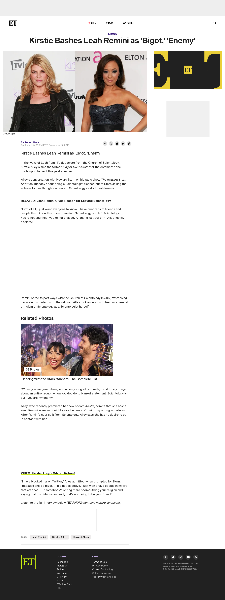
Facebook (62, 562)
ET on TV (62, 577)
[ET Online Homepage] (13, 23)
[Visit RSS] (195, 558)
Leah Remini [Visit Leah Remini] (39, 537)
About (60, 580)
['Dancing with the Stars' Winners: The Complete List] (75, 350)
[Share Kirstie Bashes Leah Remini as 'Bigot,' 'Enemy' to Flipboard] (123, 144)
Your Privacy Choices (104, 577)
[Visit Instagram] (180, 558)
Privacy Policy (100, 565)
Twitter (61, 569)
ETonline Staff (64, 584)
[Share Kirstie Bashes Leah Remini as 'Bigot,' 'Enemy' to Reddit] (117, 144)
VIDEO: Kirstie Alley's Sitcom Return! (48, 473)
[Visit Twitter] (173, 558)
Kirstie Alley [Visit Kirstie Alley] (59, 537)
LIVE (93, 23)
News (112, 34)
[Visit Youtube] (188, 558)
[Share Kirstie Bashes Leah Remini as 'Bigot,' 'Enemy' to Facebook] (105, 144)
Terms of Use (99, 562)
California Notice (101, 573)
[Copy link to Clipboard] (129, 144)
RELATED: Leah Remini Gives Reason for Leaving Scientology (66, 201)
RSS (59, 588)
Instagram (62, 565)
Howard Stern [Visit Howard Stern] (81, 537)
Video (109, 23)
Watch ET (128, 23)
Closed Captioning (102, 569)
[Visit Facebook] (165, 558)
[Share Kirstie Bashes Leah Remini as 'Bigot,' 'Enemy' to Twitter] (111, 144)
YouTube (62, 573)
